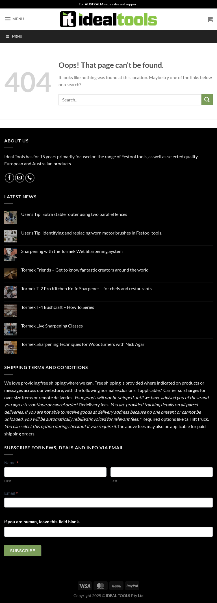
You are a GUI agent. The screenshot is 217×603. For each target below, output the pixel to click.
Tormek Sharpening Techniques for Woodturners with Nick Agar (82, 344)
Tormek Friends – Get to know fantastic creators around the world (85, 269)
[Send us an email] (19, 178)
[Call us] (29, 178)
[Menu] (14, 19)
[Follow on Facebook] (9, 178)
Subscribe (23, 550)
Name (11, 462)
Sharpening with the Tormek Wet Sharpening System (72, 251)
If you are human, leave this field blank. (42, 522)
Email (11, 493)
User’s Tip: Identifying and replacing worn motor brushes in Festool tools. (91, 232)
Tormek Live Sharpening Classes (52, 325)
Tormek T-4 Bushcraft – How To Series (57, 307)
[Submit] (207, 99)
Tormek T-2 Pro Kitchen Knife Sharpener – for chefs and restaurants (86, 288)
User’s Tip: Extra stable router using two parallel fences (74, 214)
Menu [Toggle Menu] (14, 36)
